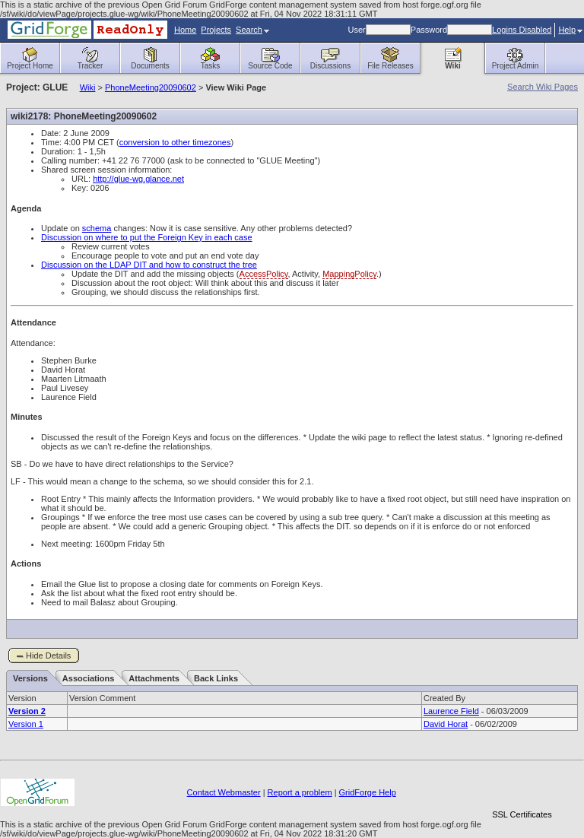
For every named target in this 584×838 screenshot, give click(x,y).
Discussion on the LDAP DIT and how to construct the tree (149, 264)
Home (185, 29)
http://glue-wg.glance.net (138, 178)
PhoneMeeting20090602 (150, 87)
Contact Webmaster (224, 792)
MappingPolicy (349, 273)
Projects (216, 29)
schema (97, 228)
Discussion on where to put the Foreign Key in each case (146, 237)
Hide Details (48, 655)
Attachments (154, 678)
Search (252, 29)
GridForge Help (367, 792)
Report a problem (300, 792)
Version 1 (25, 723)
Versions (30, 678)
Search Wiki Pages (542, 86)
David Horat (446, 723)
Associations (88, 678)
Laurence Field (451, 711)
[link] (522, 788)
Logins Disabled (521, 29)
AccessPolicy (264, 273)
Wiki (88, 87)
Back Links (216, 678)
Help (570, 29)
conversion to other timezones (175, 142)
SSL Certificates (521, 814)
